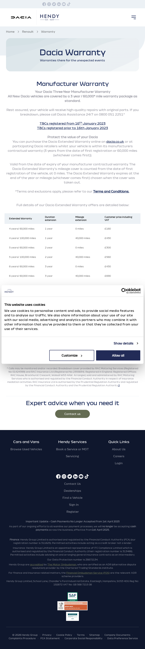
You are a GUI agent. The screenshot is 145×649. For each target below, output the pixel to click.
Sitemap (94, 635)
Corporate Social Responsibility (84, 638)
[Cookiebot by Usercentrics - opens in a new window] (124, 291)
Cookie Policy (64, 635)
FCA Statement (50, 638)
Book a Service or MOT (72, 449)
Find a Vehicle (72, 497)
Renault (28, 31)
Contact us (72, 413)
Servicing (72, 456)
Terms (81, 635)
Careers (118, 456)
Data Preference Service (122, 638)
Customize (72, 355)
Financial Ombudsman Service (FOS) (88, 572)
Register (72, 511)
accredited (36, 564)
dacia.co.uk (115, 141)
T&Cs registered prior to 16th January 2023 (72, 128)
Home (10, 31)
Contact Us (72, 483)
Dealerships (72, 490)
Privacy (47, 635)
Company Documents (117, 635)
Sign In (74, 504)
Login (119, 463)
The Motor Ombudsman (61, 564)
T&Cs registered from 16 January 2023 (73, 123)
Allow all (118, 355)
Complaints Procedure (22, 638)
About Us (119, 449)
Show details (123, 343)
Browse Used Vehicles (26, 449)
